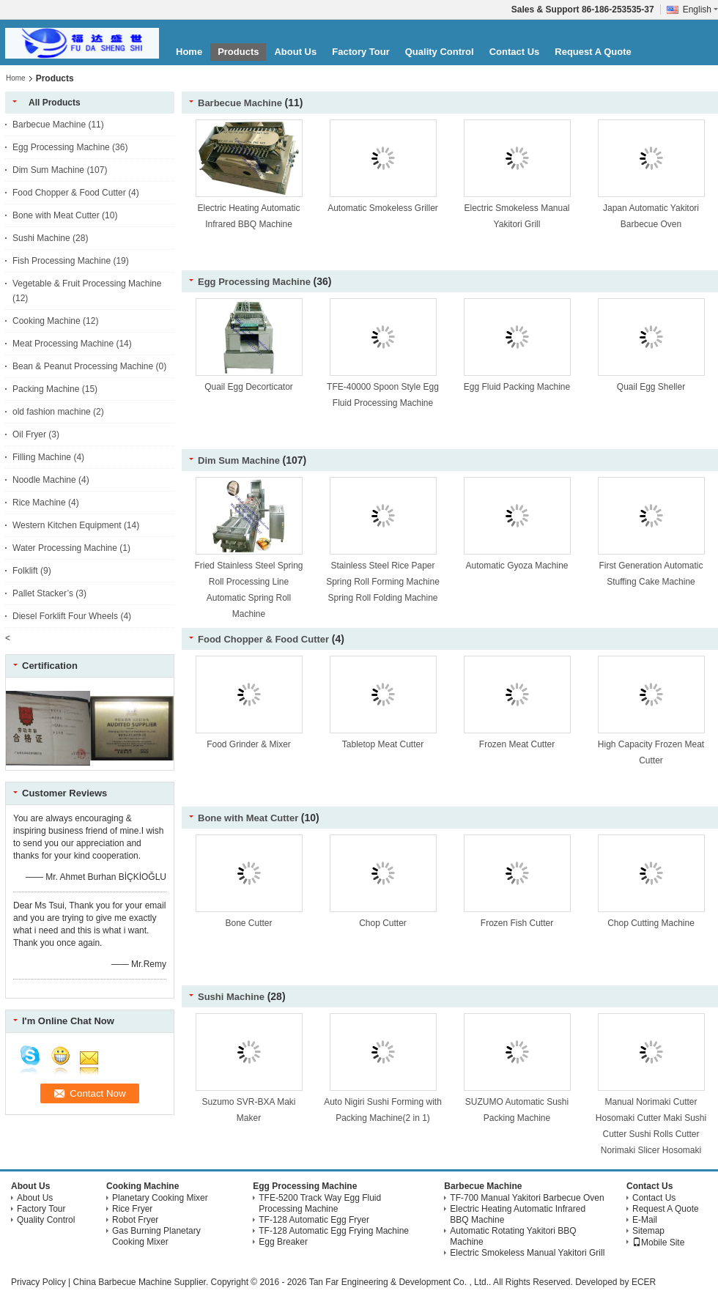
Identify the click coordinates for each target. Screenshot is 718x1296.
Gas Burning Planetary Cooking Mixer (156, 1236)
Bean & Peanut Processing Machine (82, 366)
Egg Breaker (283, 1242)
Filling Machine (41, 457)
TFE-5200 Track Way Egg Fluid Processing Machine (320, 1203)
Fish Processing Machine (61, 261)
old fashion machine (51, 412)
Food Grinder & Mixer (249, 744)
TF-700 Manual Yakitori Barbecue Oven (527, 1198)
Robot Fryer (135, 1220)
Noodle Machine (44, 480)
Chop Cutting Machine (651, 923)
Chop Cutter (383, 923)
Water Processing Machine (64, 548)
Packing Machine (45, 389)
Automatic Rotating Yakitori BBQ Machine (513, 1236)
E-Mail (644, 1220)
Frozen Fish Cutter (517, 923)
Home (189, 51)
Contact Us (514, 51)
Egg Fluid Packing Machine (517, 387)
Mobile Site (658, 1242)
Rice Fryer (132, 1209)
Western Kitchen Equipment (67, 525)
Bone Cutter (248, 923)
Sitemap (648, 1231)
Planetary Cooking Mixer (160, 1198)
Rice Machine (39, 502)
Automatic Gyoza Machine (516, 565)
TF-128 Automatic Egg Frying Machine (334, 1231)
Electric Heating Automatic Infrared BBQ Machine (517, 1214)
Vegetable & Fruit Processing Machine (86, 283)
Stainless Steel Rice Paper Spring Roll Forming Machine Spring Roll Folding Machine (383, 581)
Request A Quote (593, 51)
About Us (295, 51)
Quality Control (439, 51)
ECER (644, 1282)
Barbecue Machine (49, 124)
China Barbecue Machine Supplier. (141, 1282)
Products (238, 51)
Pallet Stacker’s (42, 593)
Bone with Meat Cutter (56, 215)
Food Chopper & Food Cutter (69, 193)
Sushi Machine (41, 238)
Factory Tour (361, 51)
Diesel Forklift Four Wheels (65, 616)
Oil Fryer (29, 434)
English (700, 9)
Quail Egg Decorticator (248, 387)
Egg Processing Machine (61, 147)
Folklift (25, 571)
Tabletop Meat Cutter (382, 744)
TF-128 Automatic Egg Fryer (314, 1220)
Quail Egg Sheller (651, 387)
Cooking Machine (46, 321)
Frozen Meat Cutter (517, 744)
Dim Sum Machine (48, 170)
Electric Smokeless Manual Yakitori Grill (527, 1253)
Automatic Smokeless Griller (382, 208)
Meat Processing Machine (63, 343)
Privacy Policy (38, 1282)
